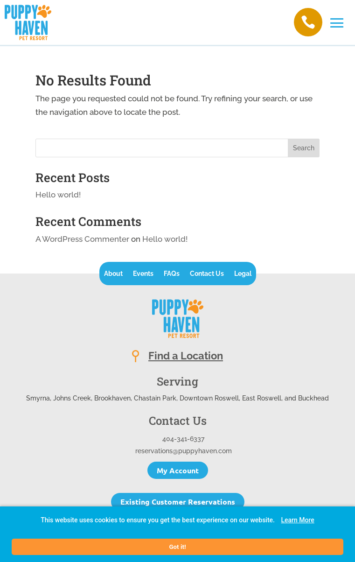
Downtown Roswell (209, 398)
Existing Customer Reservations (177, 501)
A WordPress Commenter (82, 239)
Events (143, 273)
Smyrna (38, 398)
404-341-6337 (183, 439)
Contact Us (207, 273)
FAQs (172, 273)
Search (303, 148)
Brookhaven (112, 398)
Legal (242, 273)
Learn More (297, 520)
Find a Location (185, 356)
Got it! (177, 546)
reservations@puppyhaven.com (183, 451)
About (113, 273)
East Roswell (261, 398)
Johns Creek (72, 398)
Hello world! (58, 194)
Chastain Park (155, 398)
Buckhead (313, 398)
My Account (178, 470)
